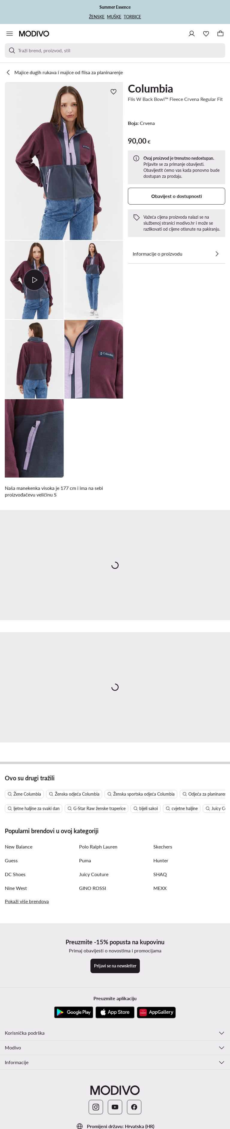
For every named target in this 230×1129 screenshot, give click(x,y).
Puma (85, 860)
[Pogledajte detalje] (217, 254)
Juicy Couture (93, 874)
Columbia (150, 88)
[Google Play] (73, 1012)
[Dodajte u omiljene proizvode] (113, 91)
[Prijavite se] (191, 33)
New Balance (18, 846)
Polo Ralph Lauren (98, 846)
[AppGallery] (156, 1012)
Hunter (160, 860)
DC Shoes (15, 874)
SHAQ (160, 874)
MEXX (160, 888)
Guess (11, 860)
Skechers (162, 846)
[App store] (115, 1012)
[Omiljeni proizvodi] (206, 33)
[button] (64, 161)
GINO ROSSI (92, 888)
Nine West (16, 888)
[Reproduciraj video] (34, 280)
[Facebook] (134, 1107)
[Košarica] (220, 33)
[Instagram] (96, 1107)
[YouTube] (115, 1107)
